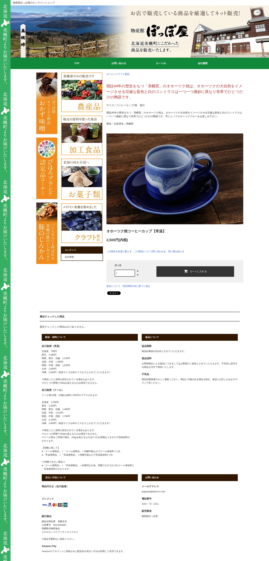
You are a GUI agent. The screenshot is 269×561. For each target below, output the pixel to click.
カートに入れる (195, 271)
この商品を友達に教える (119, 251)
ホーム (109, 74)
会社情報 (69, 257)
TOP (76, 63)
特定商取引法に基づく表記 (136, 286)
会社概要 (203, 63)
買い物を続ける (176, 251)
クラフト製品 (122, 74)
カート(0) (161, 63)
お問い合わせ (118, 63)
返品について (113, 286)
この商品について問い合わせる (150, 251)
